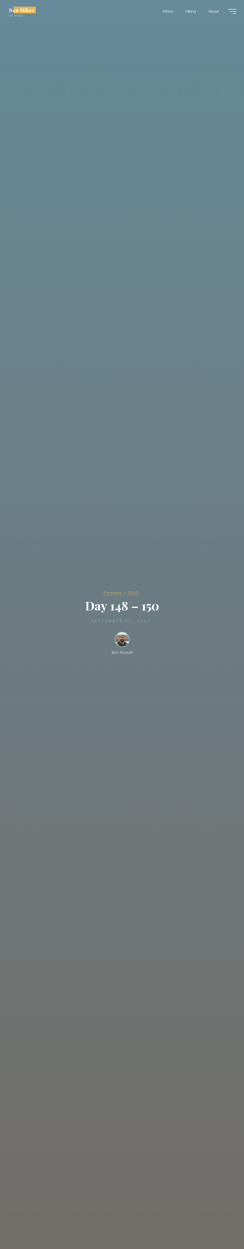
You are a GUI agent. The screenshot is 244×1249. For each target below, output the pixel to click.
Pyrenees (113, 592)
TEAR (133, 592)
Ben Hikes (21, 10)
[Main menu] (232, 11)
